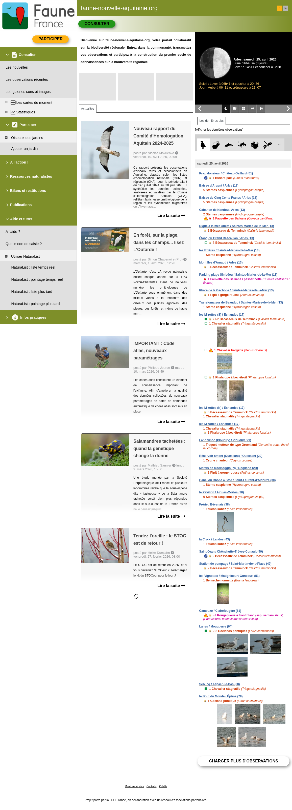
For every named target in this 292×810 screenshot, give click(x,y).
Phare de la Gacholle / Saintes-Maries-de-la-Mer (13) (236, 290)
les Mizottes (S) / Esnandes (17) (222, 314)
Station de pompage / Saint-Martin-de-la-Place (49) (235, 563)
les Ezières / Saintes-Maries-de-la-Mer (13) (229, 250)
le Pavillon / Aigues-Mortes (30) (221, 492)
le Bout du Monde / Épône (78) (221, 696)
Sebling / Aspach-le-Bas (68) (219, 684)
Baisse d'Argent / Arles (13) (218, 185)
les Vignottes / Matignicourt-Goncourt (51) (229, 576)
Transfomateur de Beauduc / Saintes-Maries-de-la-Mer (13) (241, 302)
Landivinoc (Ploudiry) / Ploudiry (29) (225, 440)
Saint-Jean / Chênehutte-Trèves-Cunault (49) (231, 551)
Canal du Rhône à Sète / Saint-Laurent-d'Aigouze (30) (237, 480)
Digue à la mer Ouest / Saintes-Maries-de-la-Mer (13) (236, 226)
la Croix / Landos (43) (214, 539)
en (285, 8)
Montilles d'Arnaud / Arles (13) (221, 262)
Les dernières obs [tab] (212, 121)
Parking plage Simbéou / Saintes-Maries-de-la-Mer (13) (238, 274)
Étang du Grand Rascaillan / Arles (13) (226, 238)
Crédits (163, 786)
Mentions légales (134, 786)
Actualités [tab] (87, 108)
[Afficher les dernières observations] (219, 129)
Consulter (96, 24)
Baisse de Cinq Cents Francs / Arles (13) (228, 197)
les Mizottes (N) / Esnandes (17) (222, 408)
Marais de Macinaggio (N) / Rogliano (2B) (228, 468)
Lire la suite (171, 215)
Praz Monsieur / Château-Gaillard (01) (226, 173)
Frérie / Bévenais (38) (214, 504)
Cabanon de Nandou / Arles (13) (222, 210)
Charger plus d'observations (243, 761)
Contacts (151, 786)
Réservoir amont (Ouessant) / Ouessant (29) (230, 456)
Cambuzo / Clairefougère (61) (220, 611)
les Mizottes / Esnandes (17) (219, 424)
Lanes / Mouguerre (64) (215, 626)
